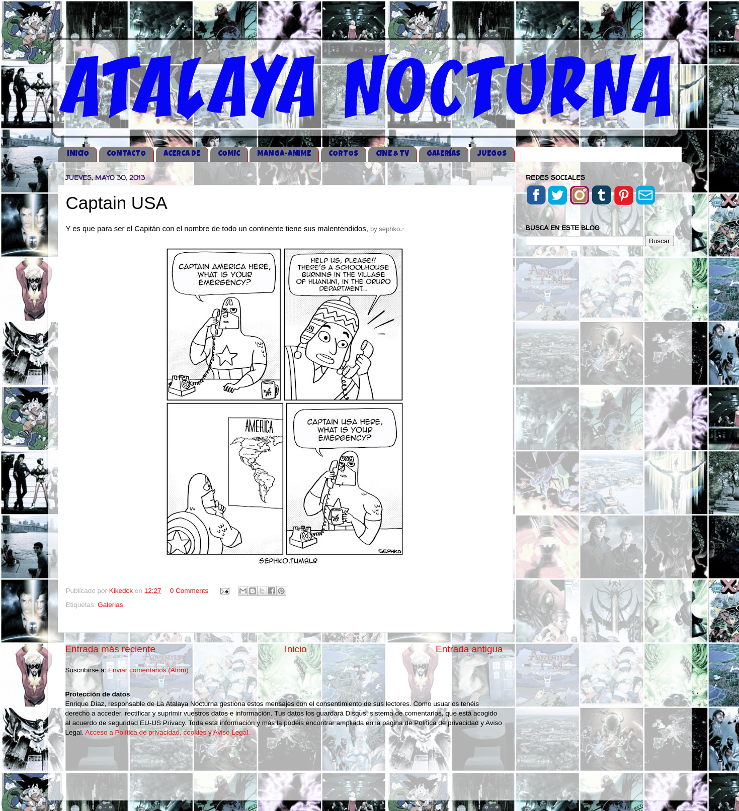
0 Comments (189, 590)
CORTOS (343, 154)
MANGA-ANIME (284, 154)
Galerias (110, 605)
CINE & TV (392, 154)
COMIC (229, 154)
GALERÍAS (443, 154)
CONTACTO (126, 154)
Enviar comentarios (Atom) (148, 670)
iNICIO (78, 154)
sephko (389, 229)
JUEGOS (492, 154)
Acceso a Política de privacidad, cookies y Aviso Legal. (167, 732)
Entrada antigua (469, 649)
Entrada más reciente (110, 649)
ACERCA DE (181, 154)
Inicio (296, 649)
